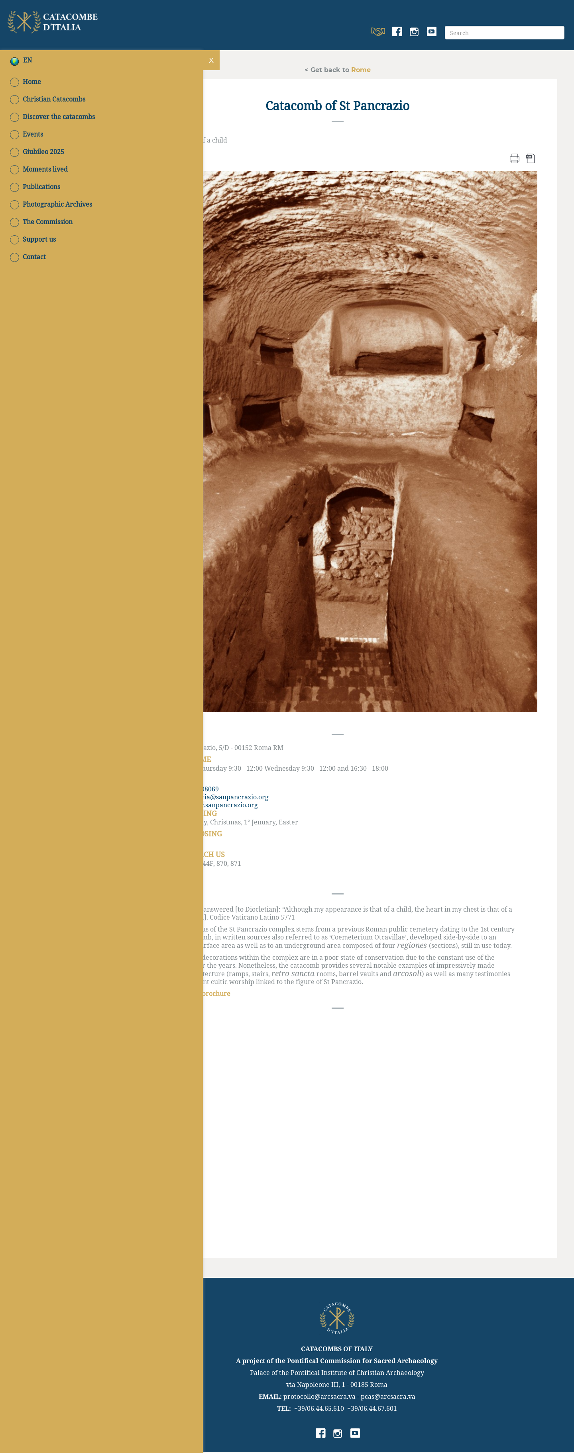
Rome (361, 69)
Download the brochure (197, 994)
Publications (35, 187)
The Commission (41, 222)
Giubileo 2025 (37, 152)
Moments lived (39, 170)
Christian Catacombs (47, 100)
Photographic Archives (51, 205)
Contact (28, 257)
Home (25, 82)
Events (26, 135)
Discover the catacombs (52, 117)
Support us (33, 240)
